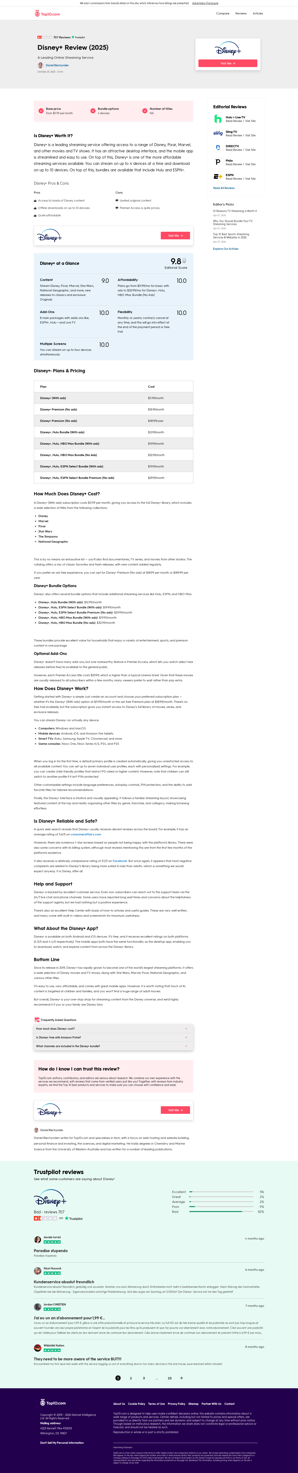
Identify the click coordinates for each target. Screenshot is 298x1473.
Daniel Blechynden (57, 65)
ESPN (230, 175)
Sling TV (231, 132)
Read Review (234, 121)
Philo (229, 160)
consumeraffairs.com (86, 834)
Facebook (120, 861)
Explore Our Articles (226, 248)
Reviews (241, 13)
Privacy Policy (176, 1404)
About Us (119, 1404)
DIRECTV (232, 146)
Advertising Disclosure (205, 3)
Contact (229, 1404)
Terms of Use (156, 1404)
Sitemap (193, 1404)
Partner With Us (211, 1404)
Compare (222, 13)
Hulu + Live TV (235, 117)
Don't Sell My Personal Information (62, 1443)
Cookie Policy (136, 1404)
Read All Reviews (224, 188)
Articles (258, 13)
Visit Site (250, 121)
